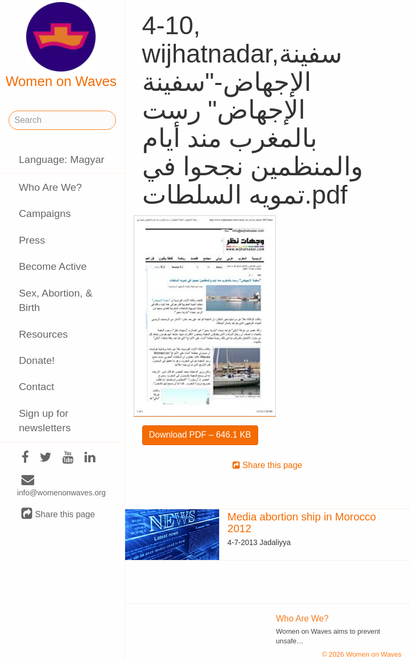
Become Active (53, 266)
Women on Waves (61, 45)
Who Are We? (50, 187)
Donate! (37, 360)
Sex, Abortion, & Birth (55, 300)
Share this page (58, 513)
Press (32, 240)
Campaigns (45, 213)
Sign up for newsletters (45, 420)
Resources (43, 334)
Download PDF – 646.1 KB (200, 434)
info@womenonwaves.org (61, 486)
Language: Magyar (61, 159)
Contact (36, 386)
